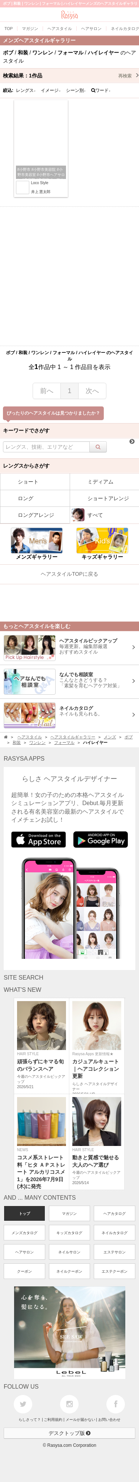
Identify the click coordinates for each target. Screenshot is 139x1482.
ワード (101, 90)
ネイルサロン (69, 1252)
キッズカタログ (69, 1233)
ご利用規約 (53, 1420)
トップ (24, 1214)
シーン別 (76, 90)
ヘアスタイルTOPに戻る (69, 574)
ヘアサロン (24, 1252)
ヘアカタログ (114, 1214)
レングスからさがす (26, 466)
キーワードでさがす (26, 430)
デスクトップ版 (70, 1433)
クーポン (24, 1271)
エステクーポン (115, 1271)
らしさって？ (30, 1420)
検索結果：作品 (71, 76)
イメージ (51, 90)
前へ (46, 391)
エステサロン (114, 1252)
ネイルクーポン (69, 1271)
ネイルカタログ (115, 1233)
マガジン (69, 1214)
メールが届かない (80, 1420)
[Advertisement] (69, 276)
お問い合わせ (109, 1420)
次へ (92, 391)
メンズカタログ (24, 1233)
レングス (26, 90)
